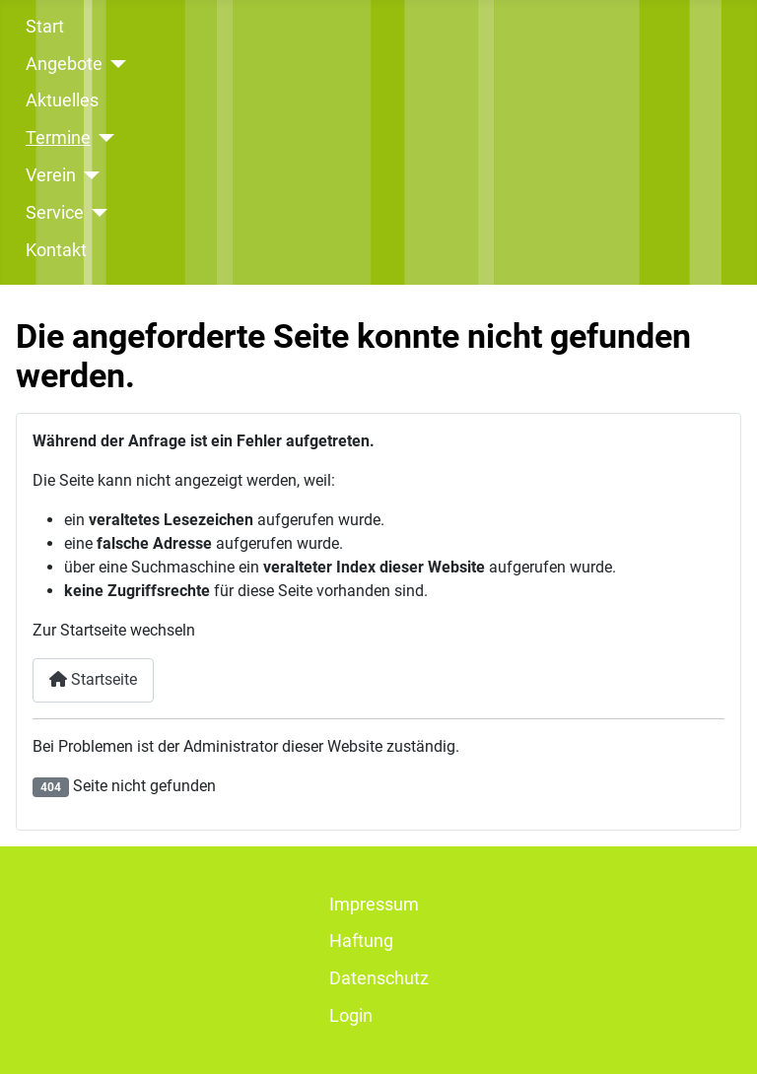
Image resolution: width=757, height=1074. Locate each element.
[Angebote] (115, 64)
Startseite (93, 679)
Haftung (361, 941)
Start (45, 26)
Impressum (374, 904)
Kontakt (56, 250)
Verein (51, 175)
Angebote (64, 64)
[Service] (96, 213)
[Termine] (103, 138)
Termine (58, 138)
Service (55, 213)
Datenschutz (379, 978)
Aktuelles (62, 100)
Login (351, 1016)
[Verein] (88, 175)
